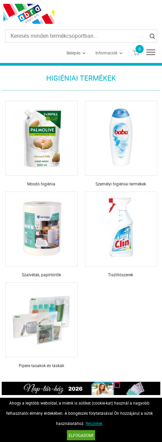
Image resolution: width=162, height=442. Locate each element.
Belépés (73, 52)
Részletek (94, 423)
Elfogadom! (81, 435)
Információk (106, 52)
